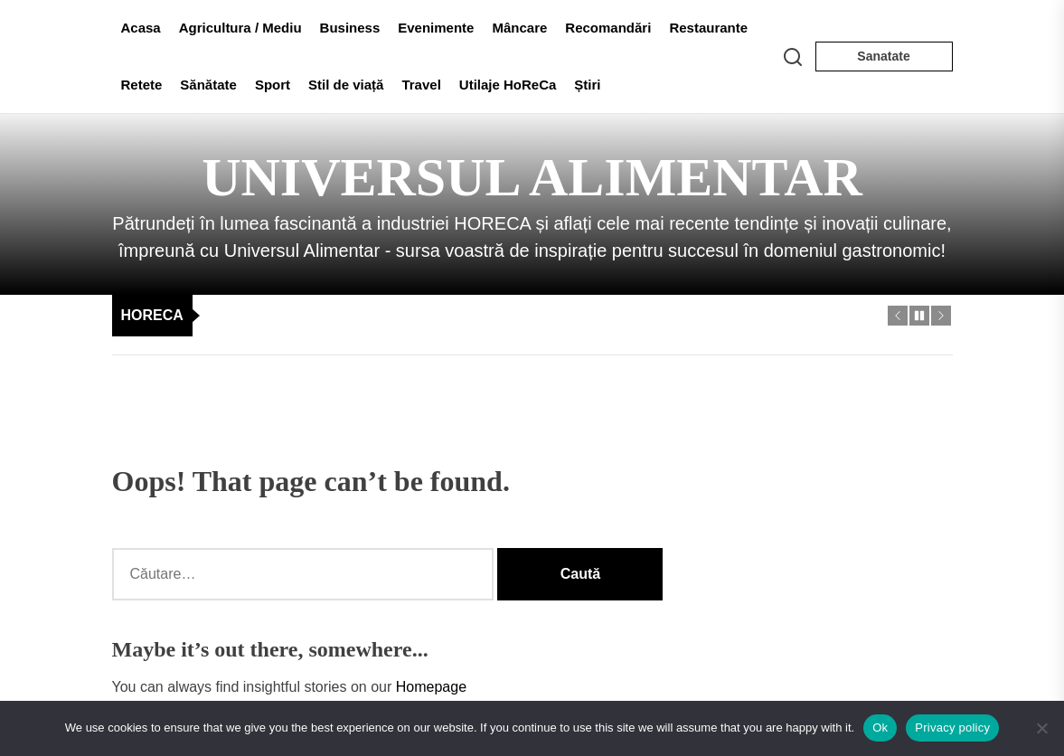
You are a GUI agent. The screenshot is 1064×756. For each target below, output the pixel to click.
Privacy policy (952, 727)
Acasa (141, 27)
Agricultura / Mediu (240, 27)
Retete (142, 84)
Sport (272, 84)
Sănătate (208, 84)
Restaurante (708, 27)
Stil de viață (345, 84)
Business (350, 27)
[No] (1041, 728)
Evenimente (436, 27)
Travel (420, 84)
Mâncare (519, 27)
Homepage (431, 687)
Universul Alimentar (532, 177)
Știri (587, 84)
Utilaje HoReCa (508, 84)
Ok (880, 727)
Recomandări (608, 27)
